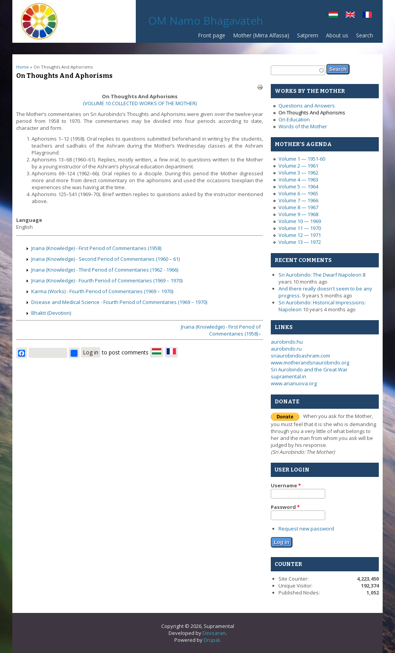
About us (337, 35)
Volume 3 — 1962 (298, 172)
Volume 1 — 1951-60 (302, 158)
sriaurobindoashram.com (300, 355)
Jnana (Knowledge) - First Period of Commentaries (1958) (96, 248)
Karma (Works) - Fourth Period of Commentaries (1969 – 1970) (102, 291)
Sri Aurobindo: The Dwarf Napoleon (320, 274)
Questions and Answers (307, 105)
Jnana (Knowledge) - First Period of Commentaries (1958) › (221, 330)
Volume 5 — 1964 (298, 186)
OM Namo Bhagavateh (205, 20)
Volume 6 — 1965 (298, 193)
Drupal (211, 639)
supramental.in (288, 376)
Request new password (306, 528)
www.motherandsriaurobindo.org (310, 362)
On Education (294, 119)
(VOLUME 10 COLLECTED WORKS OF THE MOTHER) (140, 103)
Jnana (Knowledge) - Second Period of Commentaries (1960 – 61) (105, 258)
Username (286, 485)
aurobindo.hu (287, 341)
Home (22, 67)
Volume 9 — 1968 (298, 214)
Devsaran (214, 632)
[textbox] (298, 70)
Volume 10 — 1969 (300, 221)
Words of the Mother (303, 126)
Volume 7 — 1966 (298, 200)
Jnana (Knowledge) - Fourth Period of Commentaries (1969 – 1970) (106, 280)
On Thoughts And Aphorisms (312, 112)
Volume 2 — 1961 (298, 165)
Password (285, 507)
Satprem (305, 37)
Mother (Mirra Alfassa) (261, 35)
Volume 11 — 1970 (300, 228)
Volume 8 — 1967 (298, 207)
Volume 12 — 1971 (300, 235)
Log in (90, 352)
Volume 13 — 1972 (300, 241)
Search (364, 35)
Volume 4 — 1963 (298, 179)
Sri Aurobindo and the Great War (309, 369)
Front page (211, 35)
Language (29, 220)
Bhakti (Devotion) (51, 312)
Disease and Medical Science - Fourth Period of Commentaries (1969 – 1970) (119, 302)
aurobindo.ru (286, 348)
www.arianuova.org (294, 383)
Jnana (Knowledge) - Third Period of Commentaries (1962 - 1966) (104, 269)
